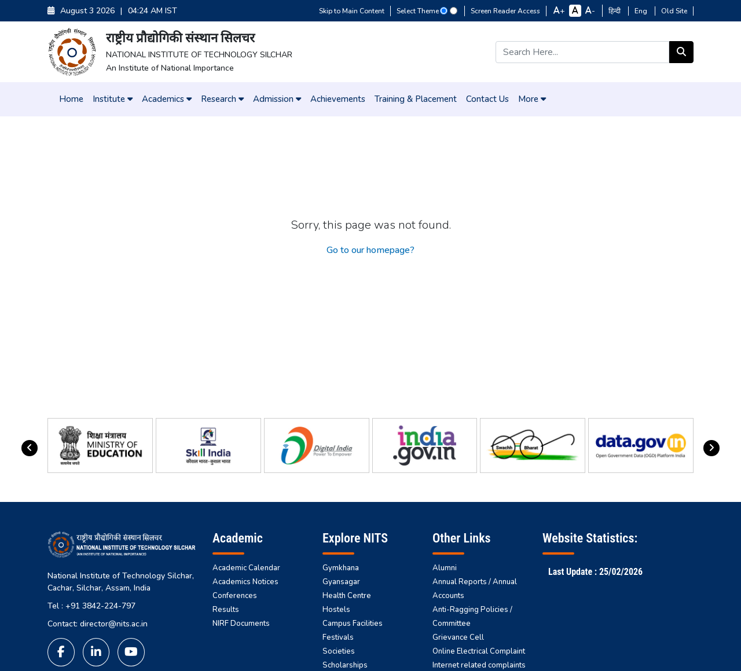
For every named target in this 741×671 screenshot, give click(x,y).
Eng (641, 11)
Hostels (336, 609)
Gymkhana (340, 568)
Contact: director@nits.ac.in (97, 623)
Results (225, 609)
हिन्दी (615, 11)
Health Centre (346, 596)
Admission (277, 99)
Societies (338, 651)
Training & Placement (416, 99)
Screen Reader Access (505, 11)
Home (71, 99)
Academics (167, 99)
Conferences (234, 596)
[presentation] (29, 448)
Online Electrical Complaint (478, 651)
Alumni (444, 568)
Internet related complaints (479, 665)
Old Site (674, 11)
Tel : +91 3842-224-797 (91, 605)
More (532, 99)
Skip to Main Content (351, 11)
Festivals (338, 637)
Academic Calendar (246, 568)
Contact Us (487, 99)
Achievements (337, 99)
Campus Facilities (352, 623)
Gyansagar (341, 582)
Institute (113, 99)
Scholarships (345, 665)
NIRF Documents (241, 623)
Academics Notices (245, 582)
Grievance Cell (458, 637)
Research (222, 99)
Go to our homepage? (370, 250)
